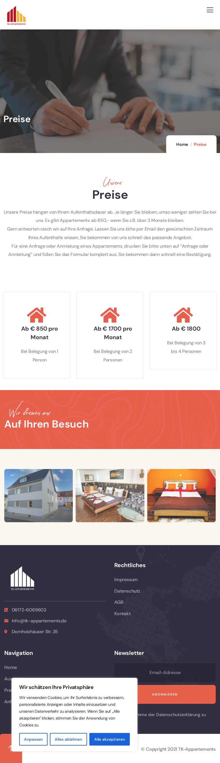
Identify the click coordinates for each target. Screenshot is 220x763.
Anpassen (33, 739)
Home (182, 144)
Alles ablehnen (68, 739)
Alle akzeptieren (109, 739)
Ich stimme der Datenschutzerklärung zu (165, 715)
